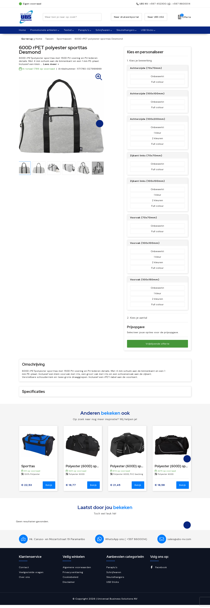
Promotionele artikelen (43, 30)
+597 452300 (157, 3)
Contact (24, 570)
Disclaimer (69, 585)
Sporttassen (64, 38)
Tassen (49, 38)
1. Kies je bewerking (139, 60)
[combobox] (68, 17)
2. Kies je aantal (137, 317)
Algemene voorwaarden (77, 570)
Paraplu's (83, 30)
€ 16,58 (160, 488)
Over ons (24, 580)
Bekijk (49, 488)
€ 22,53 (26, 488)
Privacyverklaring (73, 575)
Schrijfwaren (103, 30)
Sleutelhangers (125, 30)
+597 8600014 (181, 3)
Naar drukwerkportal (126, 16)
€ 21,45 (115, 488)
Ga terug (27, 38)
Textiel (68, 30)
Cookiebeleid (70, 580)
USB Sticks (147, 30)
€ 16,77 (71, 488)
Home (39, 38)
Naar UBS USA (156, 16)
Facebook (158, 570)
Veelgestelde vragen (31, 575)
